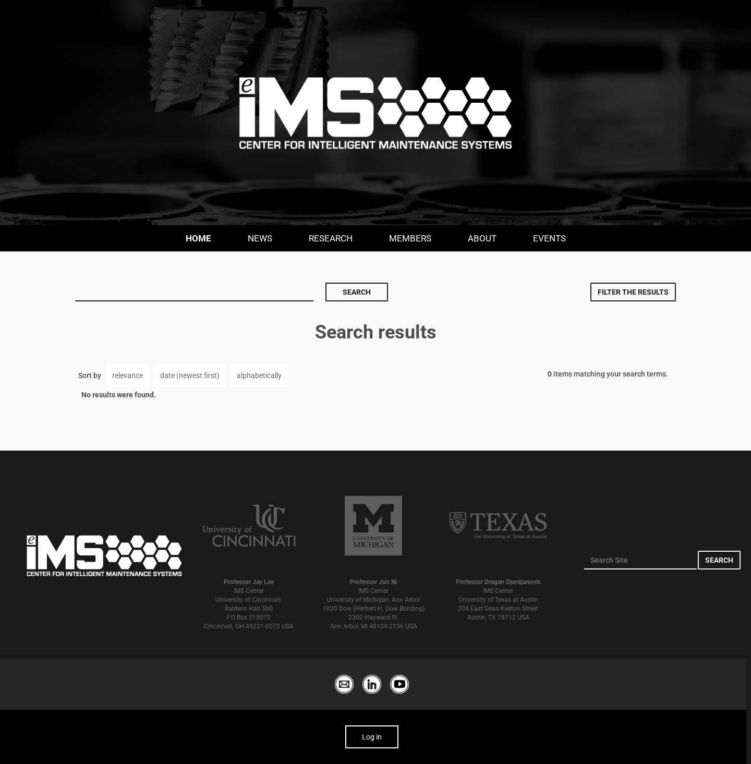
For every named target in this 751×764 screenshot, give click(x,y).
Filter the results (633, 292)
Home (198, 238)
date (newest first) (190, 375)
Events (549, 238)
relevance (127, 375)
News (260, 238)
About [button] (482, 238)
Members (410, 238)
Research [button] (331, 238)
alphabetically (259, 375)
